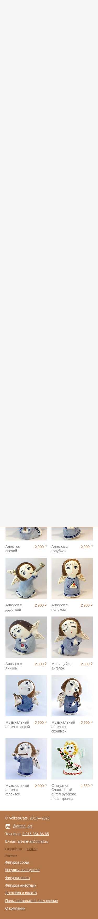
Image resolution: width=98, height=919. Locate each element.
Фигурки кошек (17, 878)
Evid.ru (32, 849)
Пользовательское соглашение (31, 901)
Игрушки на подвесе (22, 870)
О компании (15, 908)
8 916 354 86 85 (35, 834)
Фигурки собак (17, 862)
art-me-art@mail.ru (33, 841)
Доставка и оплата (21, 893)
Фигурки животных (20, 885)
